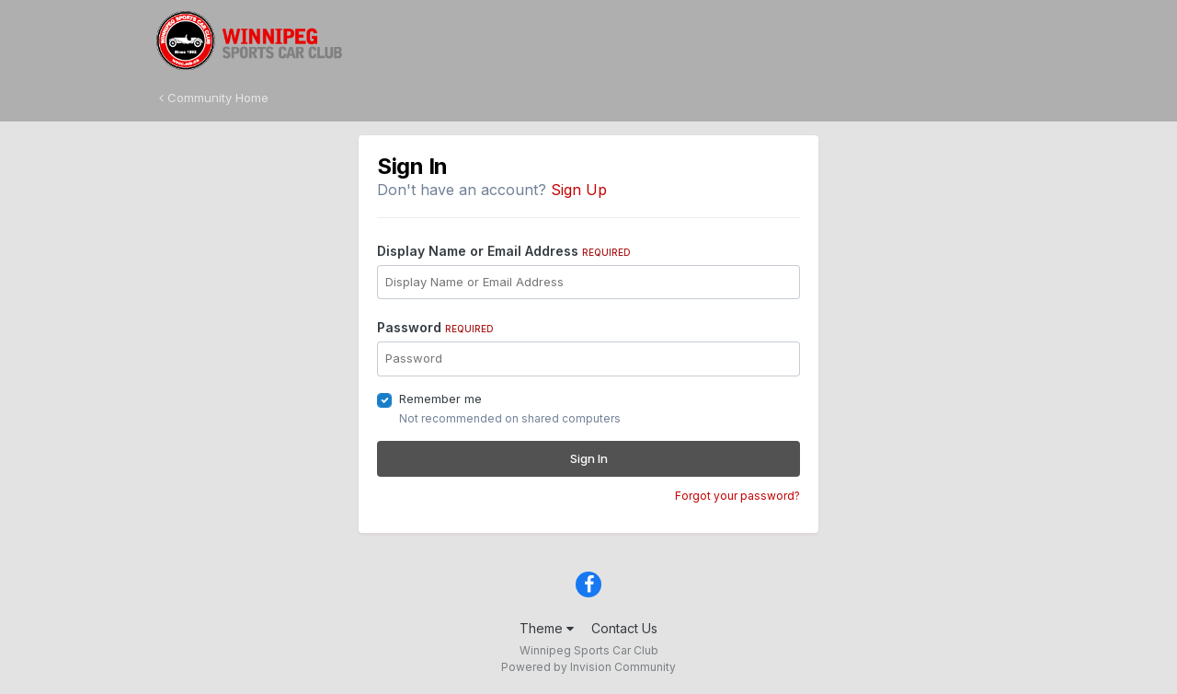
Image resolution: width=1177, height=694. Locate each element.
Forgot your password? (737, 496)
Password (435, 327)
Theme (547, 628)
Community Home (214, 97)
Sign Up (579, 189)
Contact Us (624, 628)
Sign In (589, 458)
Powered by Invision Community (588, 667)
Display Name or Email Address (504, 251)
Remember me (440, 398)
